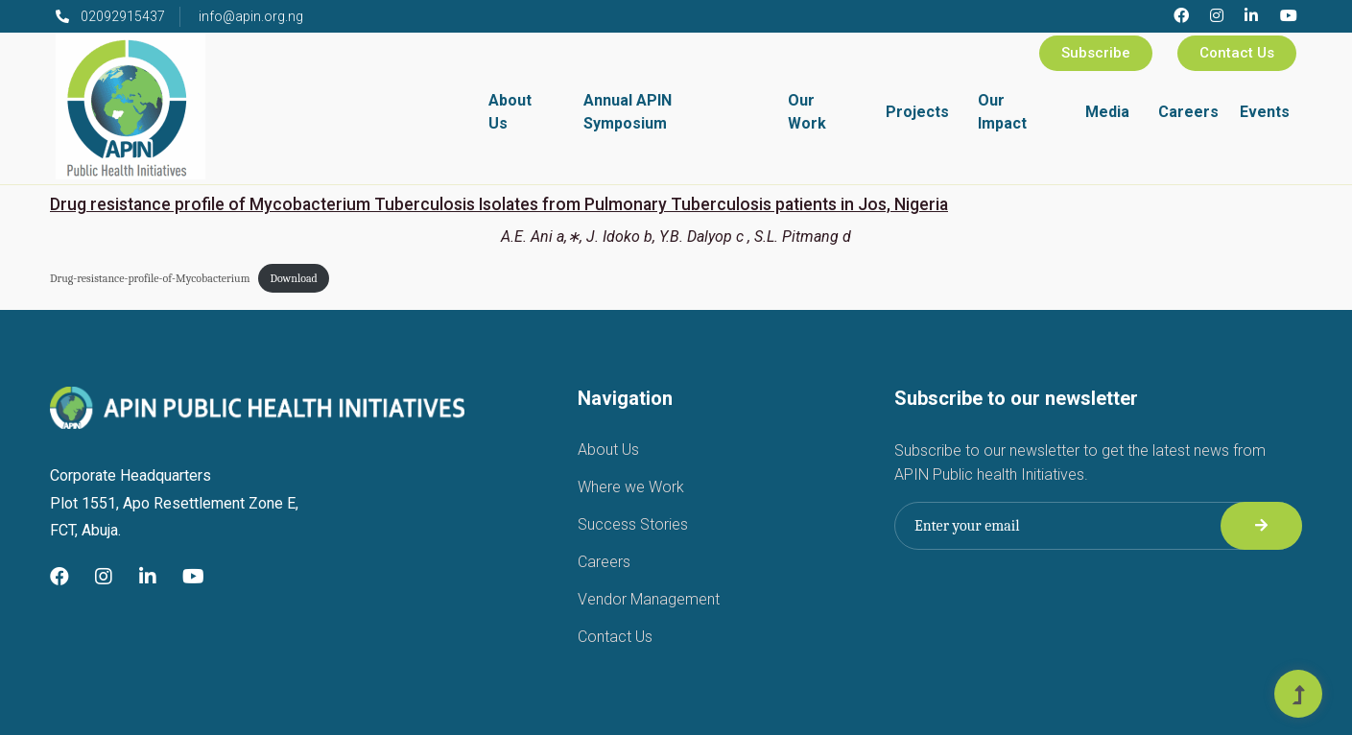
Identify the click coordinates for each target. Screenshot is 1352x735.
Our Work (807, 111)
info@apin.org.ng (251, 16)
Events (1265, 112)
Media (1107, 112)
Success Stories (633, 524)
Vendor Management (649, 599)
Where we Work (631, 487)
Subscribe (1095, 52)
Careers (1188, 112)
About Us (510, 111)
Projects (917, 112)
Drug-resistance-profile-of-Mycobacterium (149, 278)
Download (293, 278)
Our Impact (1002, 111)
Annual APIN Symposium (627, 111)
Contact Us (1236, 52)
